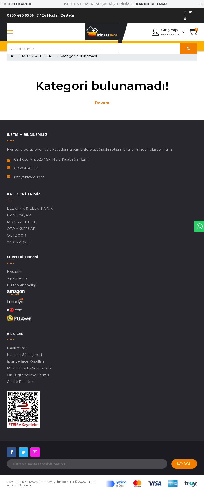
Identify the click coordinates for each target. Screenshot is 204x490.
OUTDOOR (16, 235)
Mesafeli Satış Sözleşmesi (29, 368)
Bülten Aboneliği (21, 285)
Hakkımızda (17, 348)
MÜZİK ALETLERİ (37, 56)
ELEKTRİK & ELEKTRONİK (30, 208)
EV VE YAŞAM (19, 215)
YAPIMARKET (19, 242)
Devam (102, 103)
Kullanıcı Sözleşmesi (24, 355)
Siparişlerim (17, 278)
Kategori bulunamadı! (79, 56)
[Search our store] (102, 48)
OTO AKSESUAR (21, 229)
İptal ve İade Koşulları (25, 361)
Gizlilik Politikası (20, 382)
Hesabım (15, 271)
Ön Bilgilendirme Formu (28, 375)
